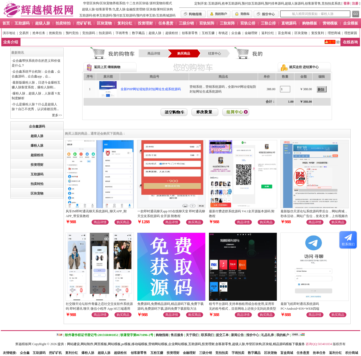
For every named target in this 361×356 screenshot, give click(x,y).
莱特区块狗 (165, 9)
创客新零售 (104, 9)
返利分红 (267, 33)
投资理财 (37, 165)
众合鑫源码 (37, 126)
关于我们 (192, 335)
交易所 (24, 33)
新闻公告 (237, 335)
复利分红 (71, 353)
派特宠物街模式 (161, 3)
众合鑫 (236, 33)
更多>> (57, 115)
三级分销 (205, 353)
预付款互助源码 (124, 15)
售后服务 (177, 335)
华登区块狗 (91, 3)
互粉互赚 (208, 33)
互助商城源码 (165, 15)
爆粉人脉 (37, 145)
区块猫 (151, 9)
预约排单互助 (145, 15)
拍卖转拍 (37, 184)
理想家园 (350, 33)
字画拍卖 (238, 353)
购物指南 (162, 335)
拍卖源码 (105, 33)
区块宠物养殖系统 (112, 3)
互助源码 (85, 15)
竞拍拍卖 (221, 353)
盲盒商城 (284, 33)
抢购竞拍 (55, 33)
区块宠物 (300, 33)
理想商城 (334, 33)
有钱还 (223, 33)
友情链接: (10, 353)
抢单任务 (38, 33)
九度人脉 (119, 9)
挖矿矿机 (55, 353)
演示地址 (9, 33)
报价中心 (252, 335)
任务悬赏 (303, 353)
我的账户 (282, 335)
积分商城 (351, 353)
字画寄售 (122, 33)
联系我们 (207, 335)
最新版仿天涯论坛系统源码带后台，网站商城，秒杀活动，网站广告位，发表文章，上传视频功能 (314, 216)
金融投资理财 (135, 9)
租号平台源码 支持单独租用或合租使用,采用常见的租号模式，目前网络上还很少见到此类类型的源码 (242, 308)
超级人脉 (88, 9)
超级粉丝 (171, 33)
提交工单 (222, 335)
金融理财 (251, 33)
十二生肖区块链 (137, 3)
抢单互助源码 (102, 15)
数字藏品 (138, 33)
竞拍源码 (88, 33)
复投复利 (317, 33)
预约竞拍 (72, 33)
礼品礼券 (267, 335)
